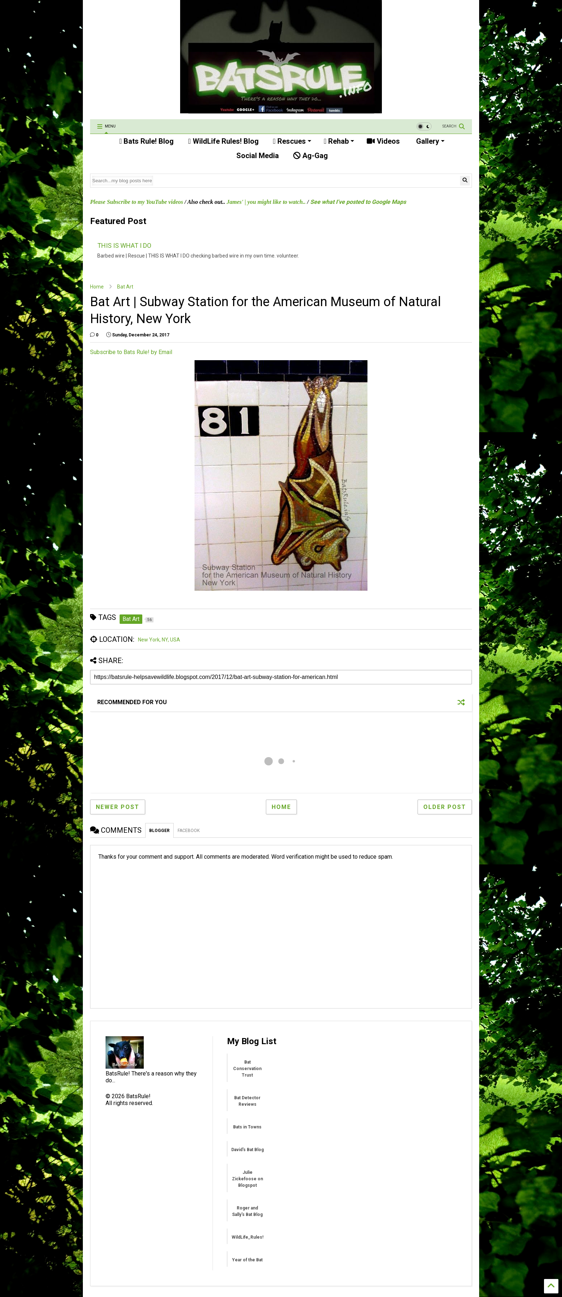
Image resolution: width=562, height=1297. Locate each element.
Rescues (292, 141)
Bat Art (125, 287)
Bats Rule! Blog (146, 141)
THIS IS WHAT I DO (124, 245)
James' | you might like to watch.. (266, 202)
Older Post (444, 807)
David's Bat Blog (247, 1149)
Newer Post (117, 807)
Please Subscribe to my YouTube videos (136, 202)
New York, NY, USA (159, 640)
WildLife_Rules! (247, 1237)
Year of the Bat (247, 1259)
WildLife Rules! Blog (223, 141)
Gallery (429, 141)
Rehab (339, 141)
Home (97, 287)
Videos (383, 141)
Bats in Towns (247, 1127)
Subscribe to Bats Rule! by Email (131, 352)
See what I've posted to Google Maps (358, 201)
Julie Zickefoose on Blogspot (247, 1179)
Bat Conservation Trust (247, 1069)
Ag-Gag (310, 155)
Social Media (257, 155)
